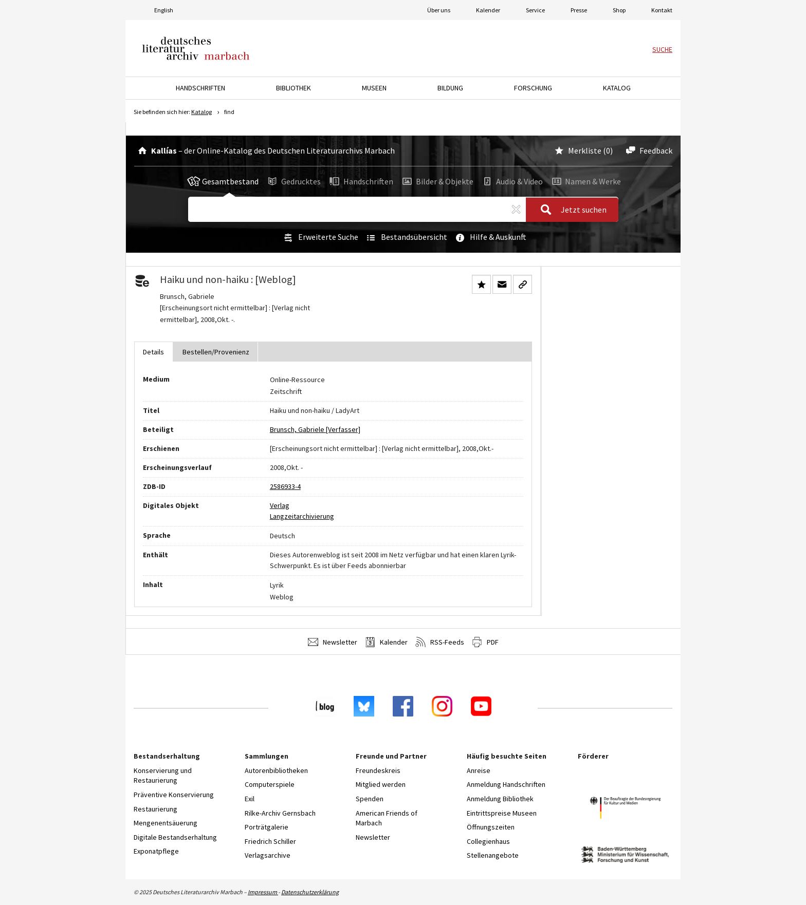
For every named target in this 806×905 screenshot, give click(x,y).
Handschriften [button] (200, 87)
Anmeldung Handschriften (506, 784)
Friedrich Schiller (270, 841)
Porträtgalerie (266, 827)
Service (535, 10)
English (163, 10)
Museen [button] (374, 87)
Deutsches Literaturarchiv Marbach (196, 48)
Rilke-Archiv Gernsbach (280, 813)
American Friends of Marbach (386, 818)
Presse (579, 10)
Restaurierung (155, 809)
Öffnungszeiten (491, 827)
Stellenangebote (493, 855)
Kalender (488, 10)
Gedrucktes (293, 181)
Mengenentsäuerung (165, 822)
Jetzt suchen (570, 210)
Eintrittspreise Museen (502, 813)
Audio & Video (511, 181)
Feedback (647, 150)
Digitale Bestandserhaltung (175, 837)
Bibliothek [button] (293, 87)
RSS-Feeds (439, 642)
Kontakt (661, 10)
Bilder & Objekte (437, 181)
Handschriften (360, 181)
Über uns (438, 10)
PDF (485, 642)
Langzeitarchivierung (302, 516)
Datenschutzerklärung (310, 892)
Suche (662, 49)
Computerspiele (270, 784)
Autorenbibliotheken (276, 770)
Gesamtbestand (223, 181)
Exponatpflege (156, 851)
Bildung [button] (450, 87)
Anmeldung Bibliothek (500, 798)
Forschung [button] (533, 87)
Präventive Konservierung (174, 794)
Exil (249, 798)
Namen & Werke (584, 181)
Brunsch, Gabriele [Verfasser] (315, 429)
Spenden (369, 798)
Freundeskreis (378, 770)
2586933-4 (285, 486)
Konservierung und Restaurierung (163, 775)
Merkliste (577, 150)
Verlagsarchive (267, 855)
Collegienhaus (488, 841)
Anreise (478, 770)
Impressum (263, 892)
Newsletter (332, 642)
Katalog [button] (617, 87)
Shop (619, 10)
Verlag (279, 505)
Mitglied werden (381, 784)
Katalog (201, 112)
